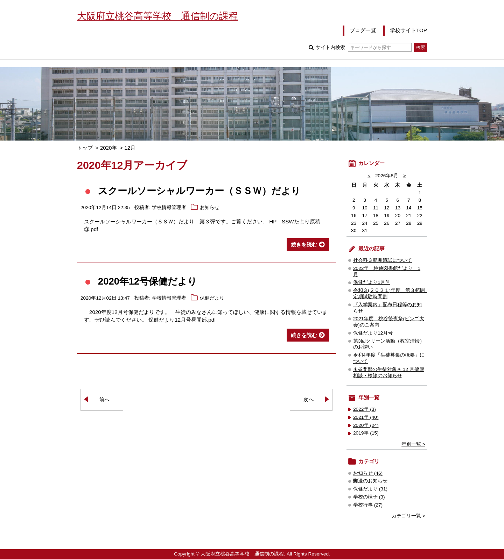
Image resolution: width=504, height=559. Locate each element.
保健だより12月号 (373, 333)
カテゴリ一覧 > (408, 515)
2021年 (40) (366, 417)
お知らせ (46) (368, 473)
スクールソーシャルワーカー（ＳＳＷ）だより (199, 190)
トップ (85, 148)
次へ (308, 399)
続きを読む (304, 245)
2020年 (108, 148)
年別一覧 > (413, 444)
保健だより (212, 298)
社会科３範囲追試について (382, 260)
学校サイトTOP (408, 30)
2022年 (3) (364, 409)
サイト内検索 (363, 47)
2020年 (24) (366, 425)
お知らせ (209, 207)
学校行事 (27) (368, 505)
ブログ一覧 (363, 30)
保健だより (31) (370, 489)
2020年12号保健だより (147, 281)
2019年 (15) (366, 433)
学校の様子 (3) (369, 497)
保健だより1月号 (371, 282)
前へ (104, 399)
